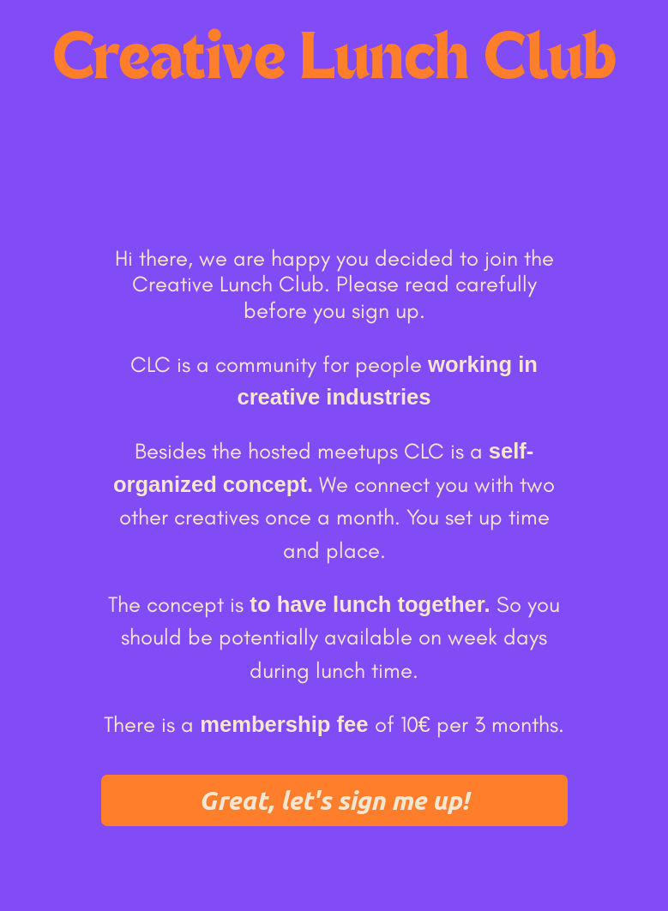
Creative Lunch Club (334, 61)
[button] (334, 800)
